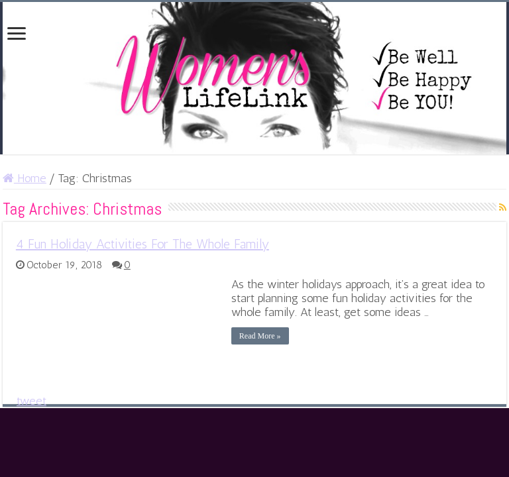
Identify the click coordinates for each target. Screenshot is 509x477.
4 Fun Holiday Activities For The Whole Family (142, 244)
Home (24, 178)
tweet (31, 401)
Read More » (260, 336)
